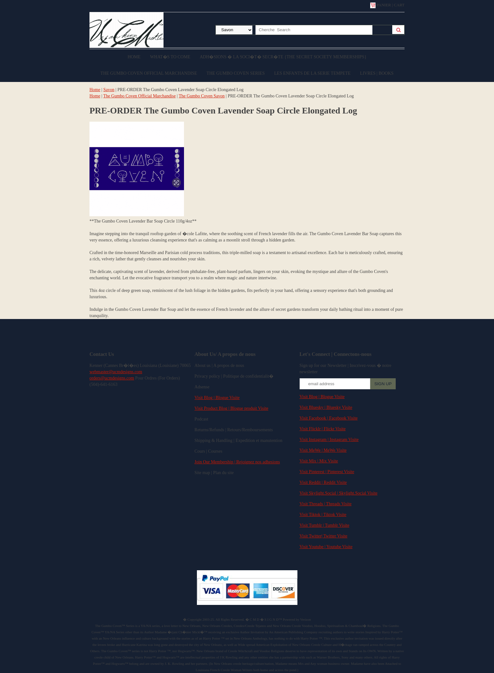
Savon (108, 89)
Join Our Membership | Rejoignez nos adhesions (237, 462)
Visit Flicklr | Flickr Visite (323, 428)
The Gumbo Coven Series (236, 73)
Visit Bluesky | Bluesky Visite (326, 407)
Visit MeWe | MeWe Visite (323, 450)
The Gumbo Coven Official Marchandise (149, 73)
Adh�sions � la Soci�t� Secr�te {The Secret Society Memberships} (283, 57)
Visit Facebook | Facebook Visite (329, 418)
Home (134, 57)
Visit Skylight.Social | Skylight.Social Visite (338, 493)
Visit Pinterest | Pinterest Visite (327, 471)
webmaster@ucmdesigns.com (115, 371)
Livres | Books (376, 73)
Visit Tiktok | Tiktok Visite (323, 514)
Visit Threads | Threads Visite (326, 504)
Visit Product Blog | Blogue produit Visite (231, 408)
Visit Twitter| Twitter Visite (324, 536)
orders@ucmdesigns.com (111, 378)
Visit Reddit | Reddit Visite (323, 482)
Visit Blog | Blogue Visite (216, 397)
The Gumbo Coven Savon (202, 96)
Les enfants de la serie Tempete (312, 73)
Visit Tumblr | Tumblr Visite (324, 525)
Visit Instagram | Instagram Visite (329, 439)
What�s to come (170, 57)
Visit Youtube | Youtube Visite (326, 546)
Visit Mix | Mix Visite (319, 461)
